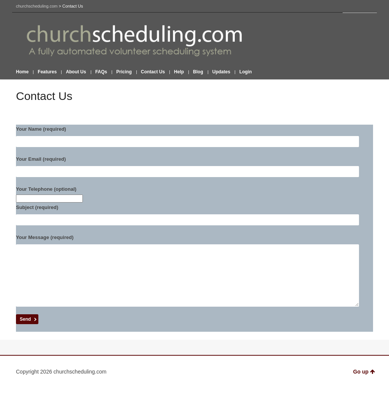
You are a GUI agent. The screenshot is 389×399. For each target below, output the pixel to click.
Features (47, 71)
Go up (364, 383)
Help (179, 71)
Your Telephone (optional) (194, 194)
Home (22, 71)
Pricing (124, 71)
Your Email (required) (194, 166)
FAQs (101, 71)
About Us (76, 71)
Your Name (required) (194, 136)
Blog (198, 71)
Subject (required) (194, 214)
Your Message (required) (194, 276)
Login (245, 71)
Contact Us (153, 71)
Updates (221, 71)
